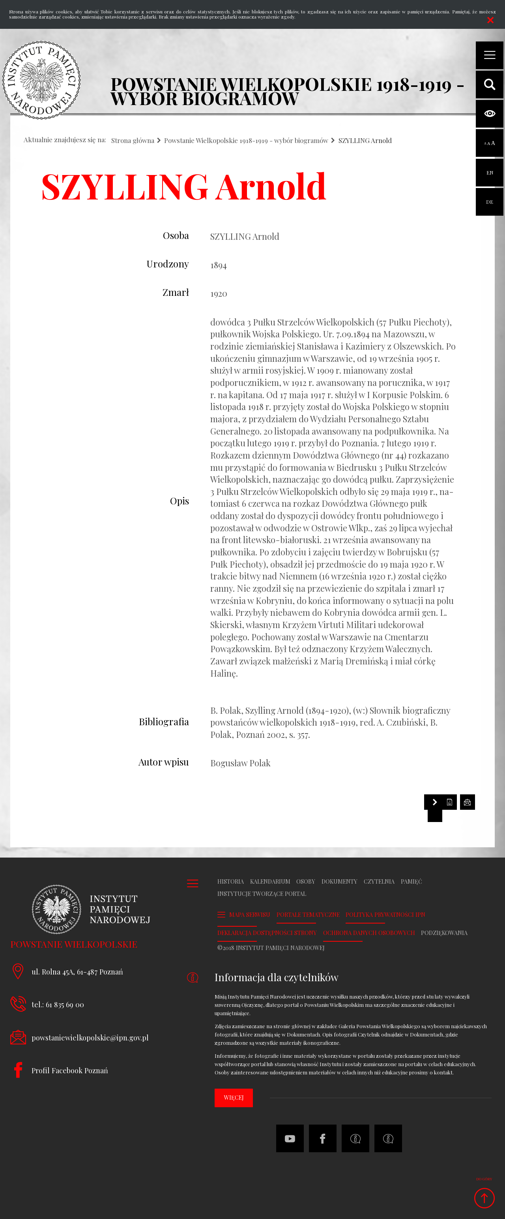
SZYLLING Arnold (365, 140)
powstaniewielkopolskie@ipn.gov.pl (90, 1037)
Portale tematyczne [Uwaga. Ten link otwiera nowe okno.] (308, 914)
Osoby (305, 881)
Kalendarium (270, 881)
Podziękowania (444, 933)
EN (489, 167)
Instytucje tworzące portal (261, 893)
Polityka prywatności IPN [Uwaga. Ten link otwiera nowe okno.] (385, 914)
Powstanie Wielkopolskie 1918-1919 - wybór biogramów (246, 140)
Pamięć (411, 881)
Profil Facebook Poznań (70, 1070)
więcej (234, 1097)
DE (489, 196)
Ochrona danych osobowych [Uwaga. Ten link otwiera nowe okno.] (369, 933)
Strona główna (132, 140)
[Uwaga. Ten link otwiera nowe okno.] (388, 1138)
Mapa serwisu (249, 914)
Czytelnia (379, 881)
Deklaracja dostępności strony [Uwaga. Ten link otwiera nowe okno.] (267, 933)
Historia (230, 881)
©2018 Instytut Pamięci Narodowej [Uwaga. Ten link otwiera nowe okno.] (271, 948)
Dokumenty (339, 881)
